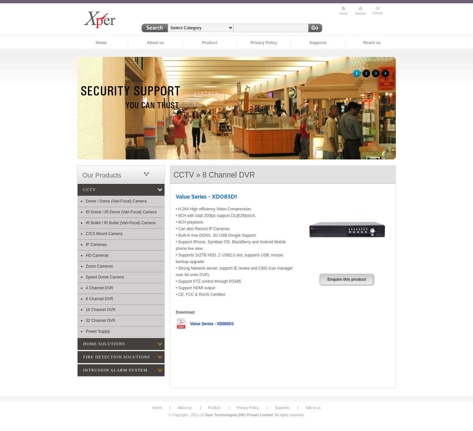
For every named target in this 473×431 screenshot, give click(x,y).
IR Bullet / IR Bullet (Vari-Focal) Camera (120, 223)
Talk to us (313, 408)
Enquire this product (346, 279)
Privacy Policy (263, 42)
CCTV (89, 189)
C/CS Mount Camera (104, 233)
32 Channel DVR (100, 320)
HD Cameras (97, 255)
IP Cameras (96, 244)
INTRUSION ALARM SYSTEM (115, 370)
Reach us (372, 42)
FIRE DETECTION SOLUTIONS (116, 356)
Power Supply (98, 331)
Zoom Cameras (99, 266)
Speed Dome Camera (105, 277)
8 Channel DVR (99, 299)
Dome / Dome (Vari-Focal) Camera (116, 201)
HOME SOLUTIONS (104, 343)
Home (101, 42)
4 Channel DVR (99, 288)
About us (155, 42)
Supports (318, 42)
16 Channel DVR (100, 309)
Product (209, 42)
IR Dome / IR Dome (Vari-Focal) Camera (121, 212)
